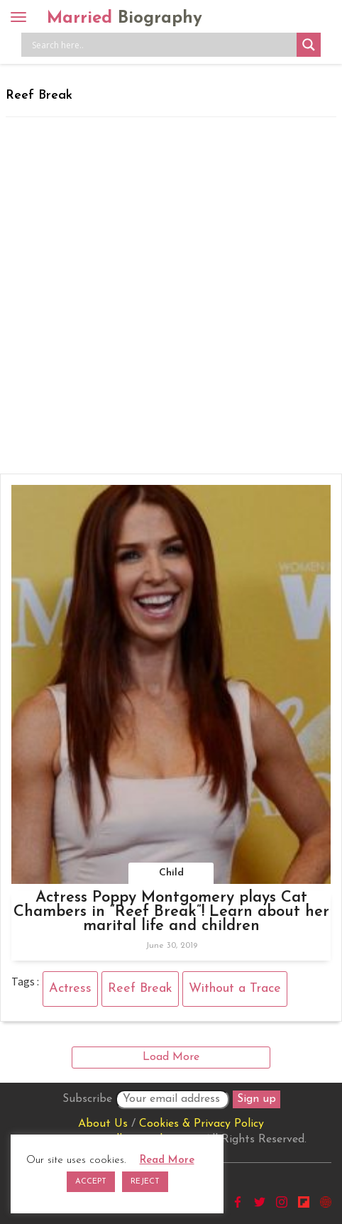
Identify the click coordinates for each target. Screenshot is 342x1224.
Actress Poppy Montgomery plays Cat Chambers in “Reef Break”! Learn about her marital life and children (171, 912)
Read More (167, 1160)
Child (171, 873)
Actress (70, 988)
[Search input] (162, 45)
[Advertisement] (171, 295)
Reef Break (140, 988)
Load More (171, 1057)
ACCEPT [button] (90, 1182)
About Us (103, 1124)
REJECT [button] (145, 1182)
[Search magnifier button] (309, 45)
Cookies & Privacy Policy (201, 1124)
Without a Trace (235, 988)
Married (124, 18)
